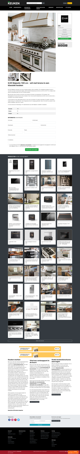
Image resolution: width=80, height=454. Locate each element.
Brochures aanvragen (65, 38)
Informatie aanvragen (27, 8)
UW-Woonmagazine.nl (33, 439)
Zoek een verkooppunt (34, 401)
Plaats (25, 130)
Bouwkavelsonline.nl (33, 442)
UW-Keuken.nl (32, 435)
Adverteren (21, 432)
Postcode (10, 130)
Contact (20, 433)
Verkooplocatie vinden (40, 8)
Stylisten (68, 7)
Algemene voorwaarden (12, 438)
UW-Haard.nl (32, 433)
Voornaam (10, 120)
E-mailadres (10, 139)
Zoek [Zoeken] (43, 3)
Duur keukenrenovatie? (55, 435)
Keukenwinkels (54, 444)
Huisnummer (43, 125)
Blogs (53, 441)
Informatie (64, 29)
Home (10, 7)
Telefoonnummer (11, 135)
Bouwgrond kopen (55, 436)
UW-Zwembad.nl (33, 441)
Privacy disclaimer (11, 441)
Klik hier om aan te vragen (73, 452)
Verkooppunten (64, 34)
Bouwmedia (19, 451)
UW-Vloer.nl (32, 438)
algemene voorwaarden (26, 144)
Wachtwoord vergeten (11, 433)
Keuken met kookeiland (44, 433)
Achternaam (35, 120)
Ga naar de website (64, 36)
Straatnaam (10, 125)
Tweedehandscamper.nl (56, 432)
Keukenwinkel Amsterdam (45, 432)
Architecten (59, 7)
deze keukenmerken (18, 364)
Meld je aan (40, 424)
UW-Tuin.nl (32, 436)
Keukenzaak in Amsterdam (56, 433)
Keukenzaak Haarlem (44, 438)
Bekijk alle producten (40, 340)
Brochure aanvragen (56, 420)
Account (65, 3)
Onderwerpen (17, 7)
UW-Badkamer (32, 432)
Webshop (51, 7)
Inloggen (9, 432)
